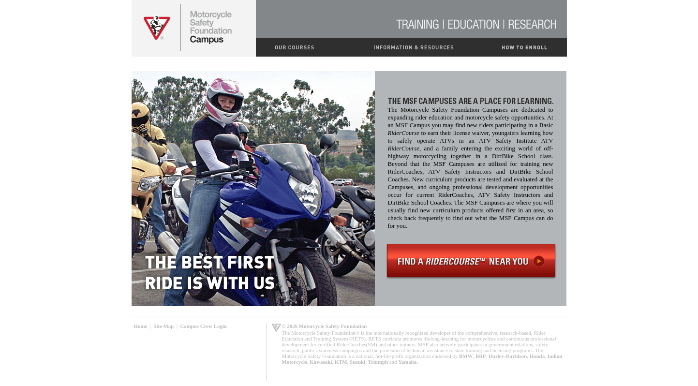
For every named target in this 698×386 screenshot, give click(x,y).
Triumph (378, 362)
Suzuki (357, 362)
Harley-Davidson (508, 356)
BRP (480, 356)
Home (141, 326)
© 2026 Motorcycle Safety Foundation (324, 326)
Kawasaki (321, 362)
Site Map (163, 326)
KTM (341, 362)
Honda (537, 356)
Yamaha (407, 362)
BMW (466, 356)
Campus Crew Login (203, 326)
